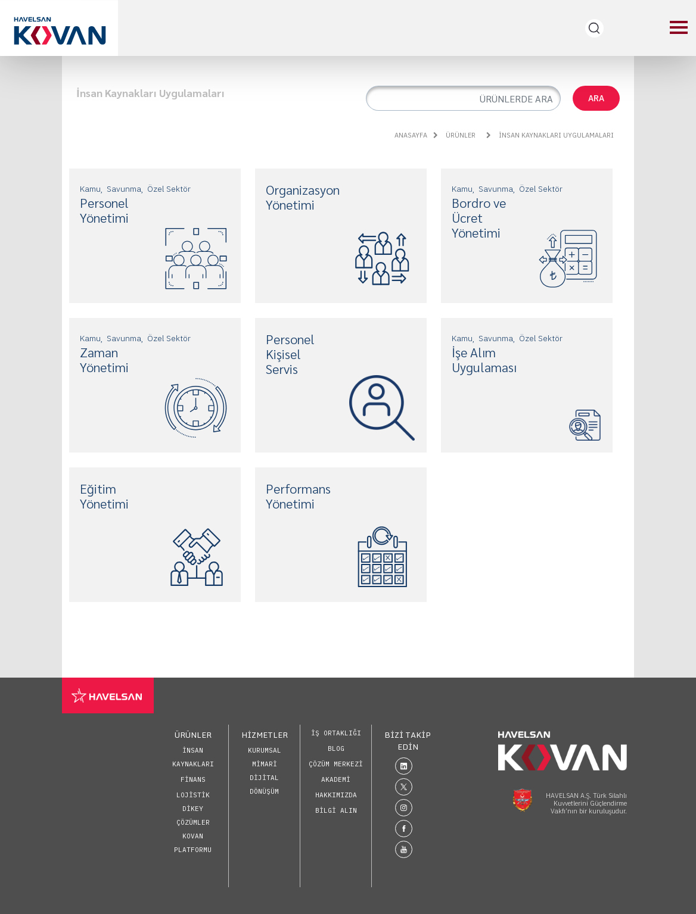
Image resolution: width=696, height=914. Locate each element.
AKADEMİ (335, 779)
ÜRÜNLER (454, 135)
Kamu (90, 188)
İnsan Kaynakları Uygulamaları (550, 135)
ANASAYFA (410, 135)
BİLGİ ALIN (336, 810)
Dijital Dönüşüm (264, 784)
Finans (193, 779)
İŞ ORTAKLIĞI (336, 733)
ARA (596, 98)
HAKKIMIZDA (336, 795)
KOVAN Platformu (193, 843)
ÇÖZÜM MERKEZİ (336, 764)
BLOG (336, 748)
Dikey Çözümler (193, 815)
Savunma (124, 188)
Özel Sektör (169, 188)
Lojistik (193, 795)
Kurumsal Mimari (264, 757)
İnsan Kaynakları (193, 757)
